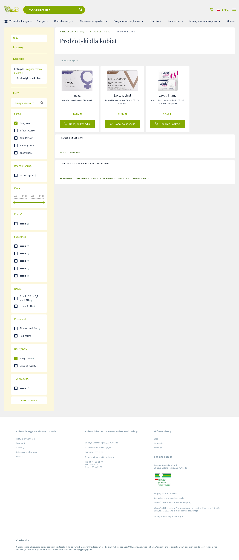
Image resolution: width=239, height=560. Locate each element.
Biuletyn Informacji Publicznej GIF (169, 516)
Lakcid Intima (168, 95)
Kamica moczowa (123, 178)
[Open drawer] (234, 10)
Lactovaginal (122, 95)
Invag (77, 95)
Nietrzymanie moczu (141, 178)
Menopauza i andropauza (205, 21)
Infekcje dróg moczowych (87, 178)
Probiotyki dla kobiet (127, 32)
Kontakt (19, 456)
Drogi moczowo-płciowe (129, 21)
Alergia (43, 21)
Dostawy (20, 447)
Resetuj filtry (29, 400)
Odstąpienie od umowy (26, 452)
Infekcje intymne (107, 178)
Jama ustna (176, 21)
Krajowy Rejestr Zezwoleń (165, 493)
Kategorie (158, 443)
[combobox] (81, 10)
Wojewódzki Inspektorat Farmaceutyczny (173, 502)
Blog (156, 438)
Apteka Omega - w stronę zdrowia (72, 32)
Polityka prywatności (25, 438)
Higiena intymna (66, 178)
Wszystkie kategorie (18, 21)
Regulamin (21, 443)
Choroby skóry (64, 21)
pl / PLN (223, 10)
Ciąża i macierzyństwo (94, 21)
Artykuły (158, 447)
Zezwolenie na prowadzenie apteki (170, 498)
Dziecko (156, 21)
